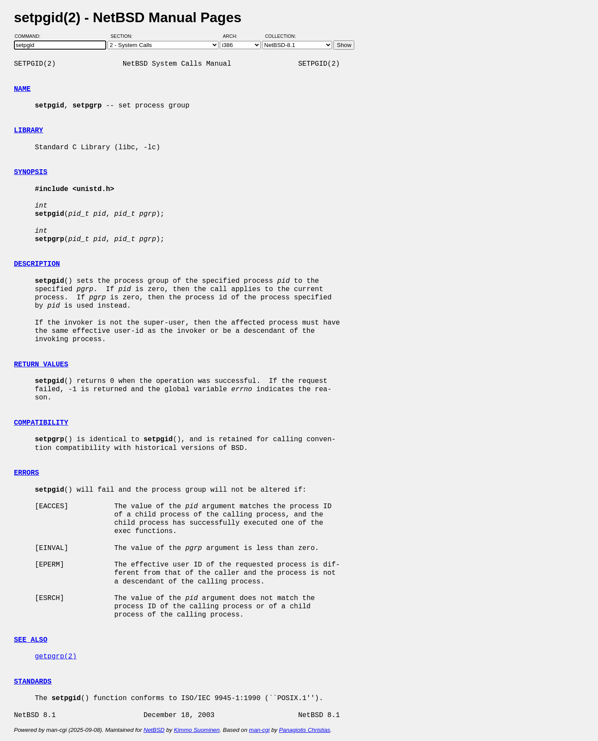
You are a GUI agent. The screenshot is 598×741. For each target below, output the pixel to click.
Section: (123, 36)
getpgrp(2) (56, 656)
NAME (22, 89)
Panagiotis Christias (304, 730)
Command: (30, 36)
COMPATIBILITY (41, 423)
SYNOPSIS (30, 172)
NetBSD (154, 730)
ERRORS (26, 473)
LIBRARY (28, 130)
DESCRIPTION (37, 264)
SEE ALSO (30, 640)
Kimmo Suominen (196, 730)
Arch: (234, 36)
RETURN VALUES (41, 364)
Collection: (280, 36)
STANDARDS (32, 682)
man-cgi (259, 730)
